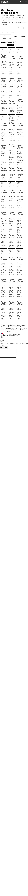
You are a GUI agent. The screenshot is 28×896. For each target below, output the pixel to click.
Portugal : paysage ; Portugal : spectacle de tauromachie (12, 154)
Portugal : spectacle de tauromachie (20, 108)
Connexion (4, 32)
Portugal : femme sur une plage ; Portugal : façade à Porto (4, 178)
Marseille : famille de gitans (19, 86)
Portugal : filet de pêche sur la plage (20, 132)
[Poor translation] (5, 347)
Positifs (10, 45)
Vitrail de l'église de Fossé (4, 109)
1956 (18, 112)
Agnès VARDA (4, 56)
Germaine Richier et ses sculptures (4, 221)
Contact (15, 36)
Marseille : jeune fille (11, 86)
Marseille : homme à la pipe (3, 86)
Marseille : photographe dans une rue (5, 63)
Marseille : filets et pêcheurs (19, 64)
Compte (22, 36)
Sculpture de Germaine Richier (20, 199)
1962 (2, 319)
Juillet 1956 (4, 67)
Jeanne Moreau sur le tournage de (3, 245)
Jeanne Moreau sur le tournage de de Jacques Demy (19, 224)
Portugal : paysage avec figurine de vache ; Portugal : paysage (20, 156)
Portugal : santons (4, 152)
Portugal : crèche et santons (4, 198)
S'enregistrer (13, 32)
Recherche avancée (7, 38)
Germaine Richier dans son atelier (12, 221)
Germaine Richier (12, 197)
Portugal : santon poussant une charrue (12, 177)
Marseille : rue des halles (11, 64)
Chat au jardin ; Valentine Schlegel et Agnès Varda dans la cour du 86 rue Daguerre (12, 114)
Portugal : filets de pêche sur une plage (12, 132)
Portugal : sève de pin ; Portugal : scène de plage (4, 133)
